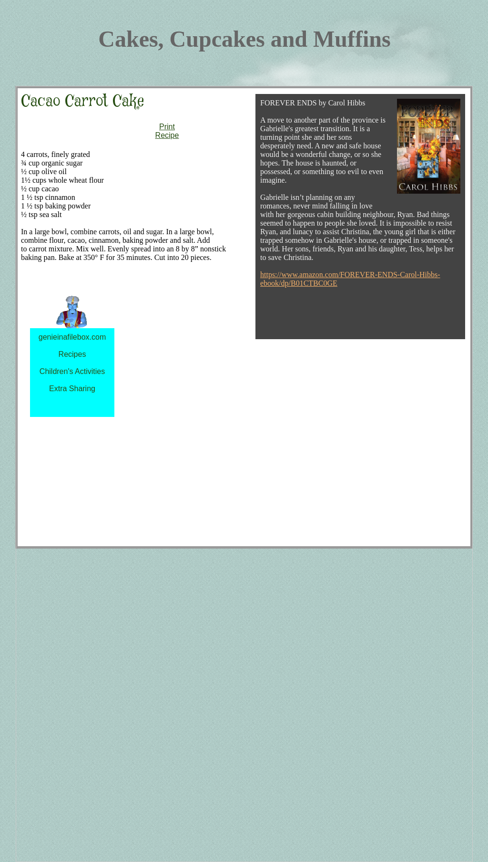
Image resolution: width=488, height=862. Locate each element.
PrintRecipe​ (167, 131)
